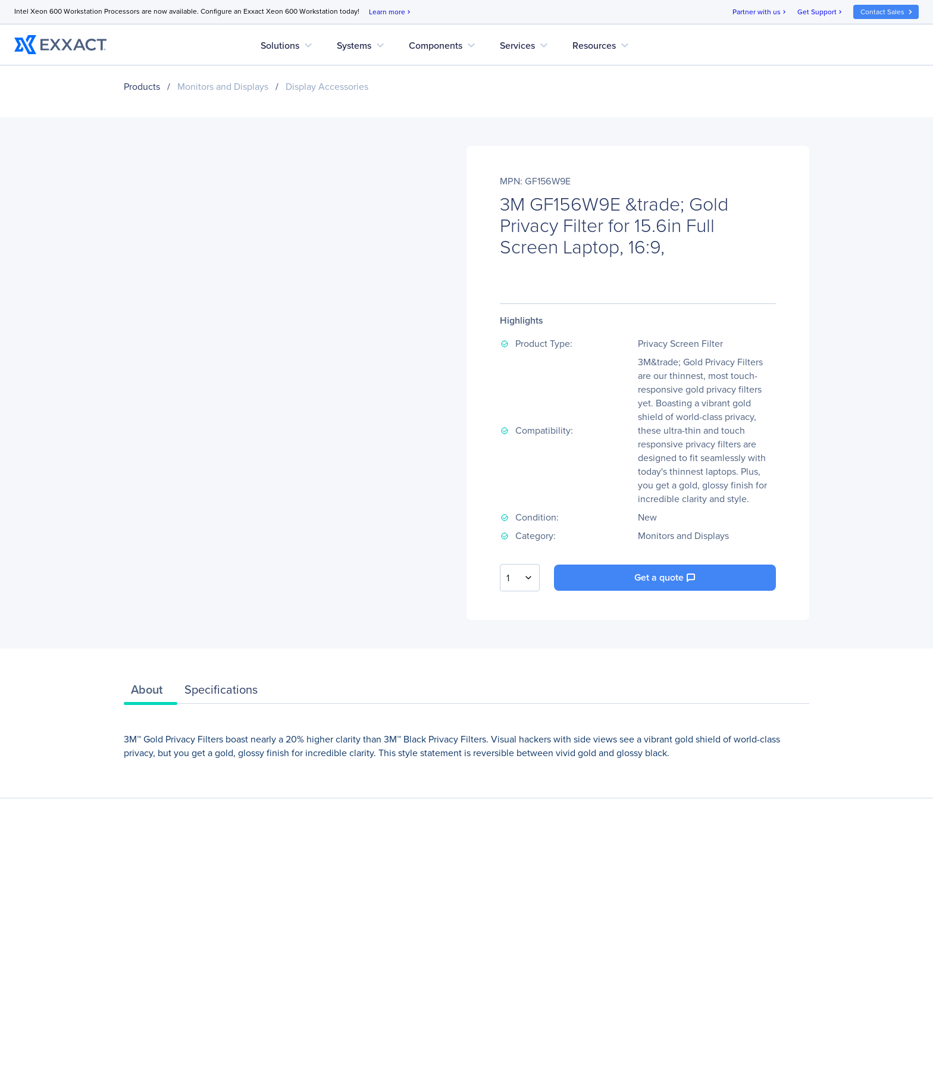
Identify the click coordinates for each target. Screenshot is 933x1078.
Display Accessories (327, 86)
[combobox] (520, 577)
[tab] (150, 692)
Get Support (820, 12)
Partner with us (760, 12)
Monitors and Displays (222, 86)
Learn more (390, 12)
